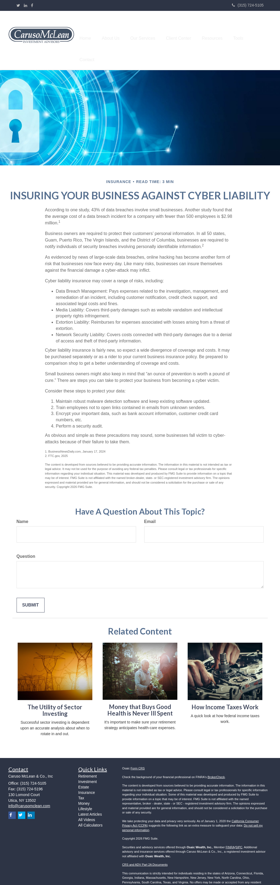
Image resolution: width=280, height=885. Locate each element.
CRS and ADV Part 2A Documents (145, 851)
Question (26, 542)
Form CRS (138, 755)
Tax (81, 784)
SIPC (239, 833)
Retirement (87, 763)
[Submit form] (31, 591)
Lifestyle (85, 795)
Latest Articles (90, 801)
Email (150, 508)
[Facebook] (32, 5)
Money (84, 790)
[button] (123, 33)
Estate (83, 774)
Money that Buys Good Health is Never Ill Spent (140, 696)
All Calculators (90, 812)
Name (23, 508)
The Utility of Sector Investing (54, 697)
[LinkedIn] (25, 5)
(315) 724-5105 (248, 5)
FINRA (230, 833)
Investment (87, 768)
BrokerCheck (216, 763)
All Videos (86, 806)
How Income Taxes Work (225, 693)
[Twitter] (18, 5)
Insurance (86, 779)
